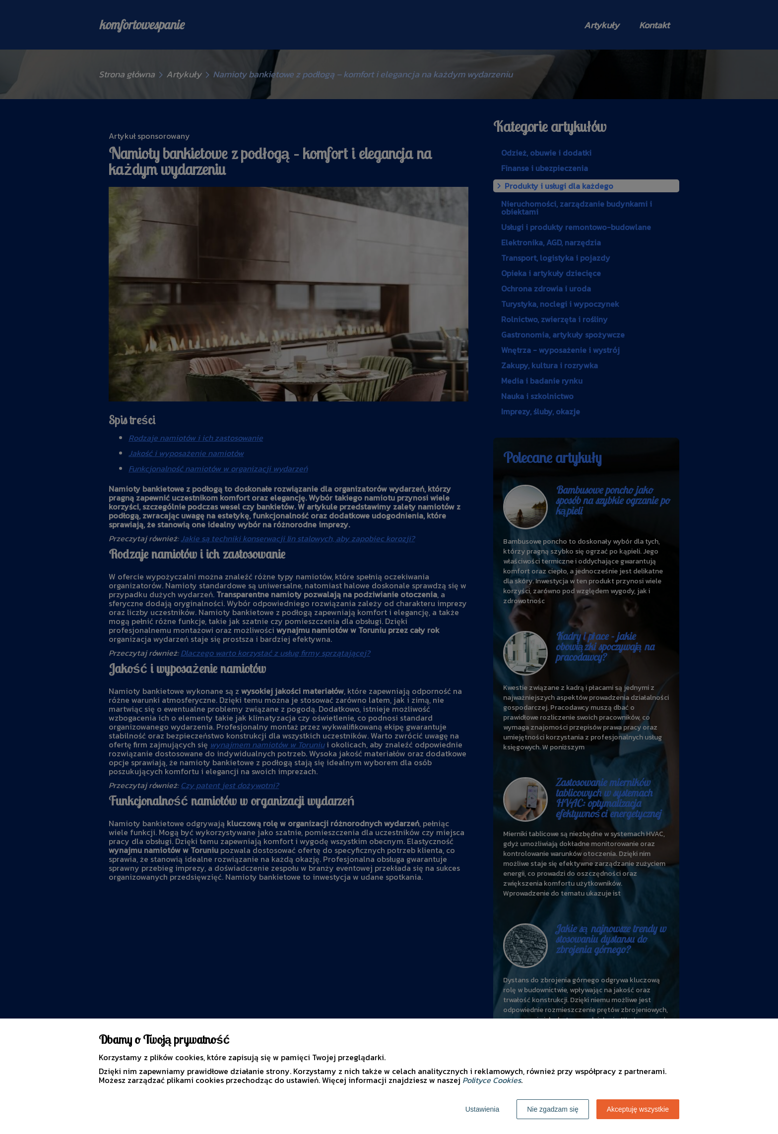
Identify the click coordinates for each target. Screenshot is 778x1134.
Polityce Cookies (491, 1080)
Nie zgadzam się (553, 1109)
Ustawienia (482, 1109)
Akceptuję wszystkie (638, 1109)
